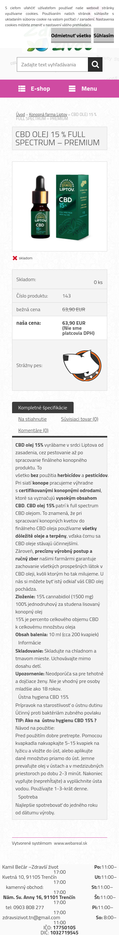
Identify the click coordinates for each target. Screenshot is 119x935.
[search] (95, 64)
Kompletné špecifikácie (42, 407)
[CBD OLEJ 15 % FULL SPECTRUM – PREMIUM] (59, 164)
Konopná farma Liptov (48, 114)
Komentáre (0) (33, 430)
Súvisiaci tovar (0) (79, 419)
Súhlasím (104, 35)
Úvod (20, 114)
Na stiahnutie (32, 419)
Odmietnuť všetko (71, 35)
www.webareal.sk (70, 843)
